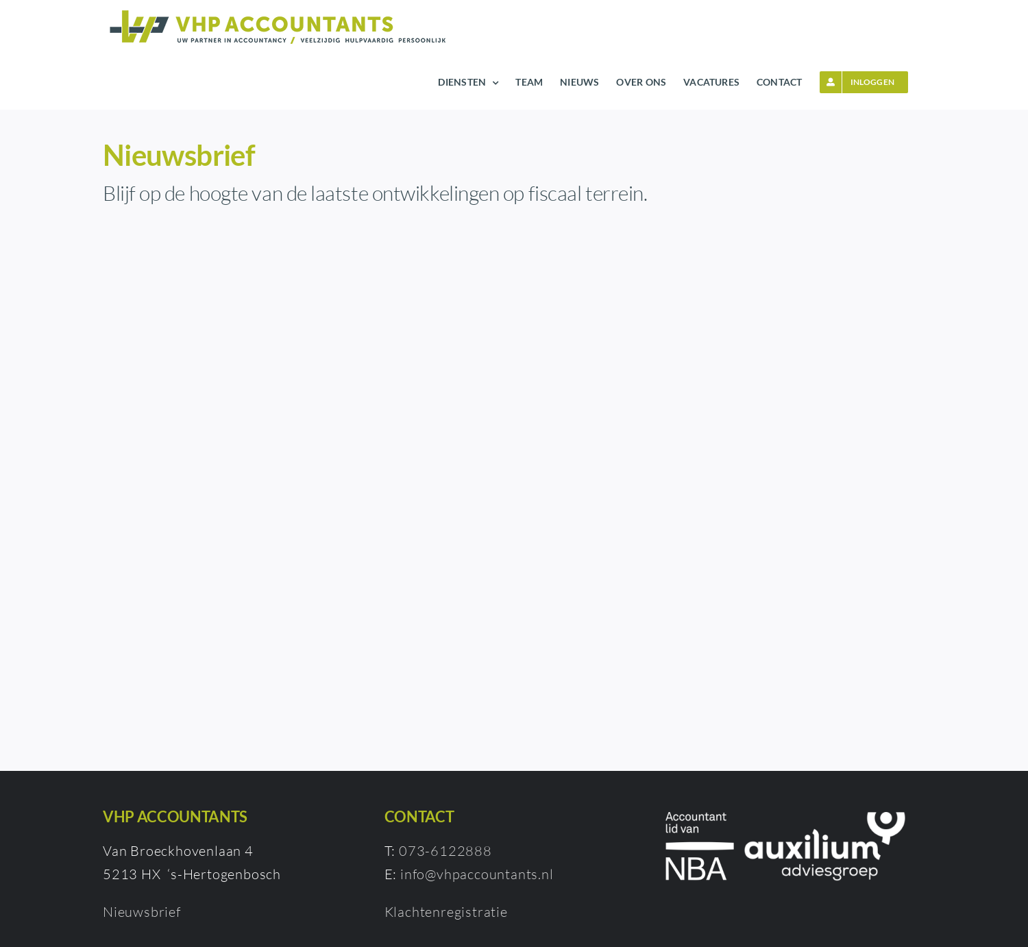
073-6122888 (445, 850)
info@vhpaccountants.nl (477, 874)
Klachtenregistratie (446, 911)
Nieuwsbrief (142, 911)
